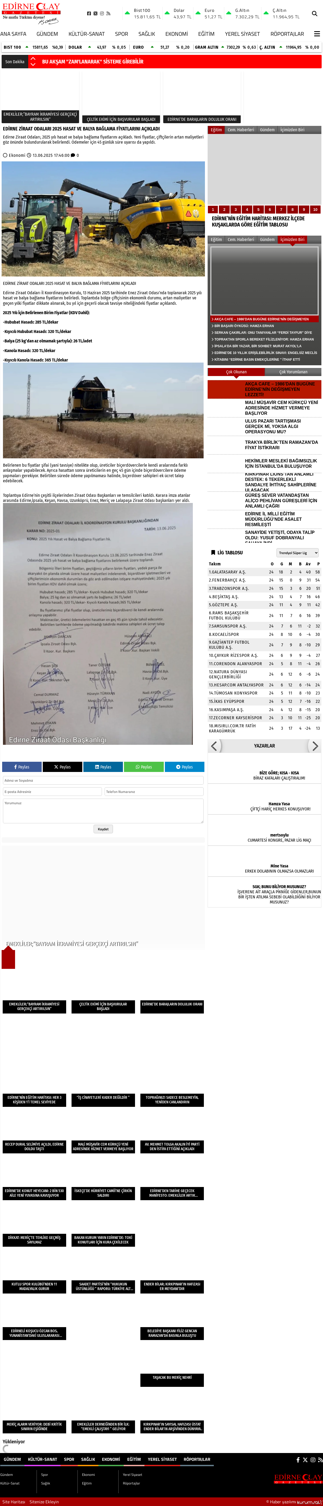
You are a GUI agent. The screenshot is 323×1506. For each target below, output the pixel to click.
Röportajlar (287, 34)
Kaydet (103, 829)
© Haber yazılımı (294, 1501)
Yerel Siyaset (242, 34)
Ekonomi (176, 34)
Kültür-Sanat (87, 34)
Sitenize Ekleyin (44, 1501)
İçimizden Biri (292, 129)
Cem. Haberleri (241, 129)
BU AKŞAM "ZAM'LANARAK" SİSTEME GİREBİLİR (92, 61)
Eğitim (206, 34)
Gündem (47, 34)
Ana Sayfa (13, 34)
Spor (121, 34)
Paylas (21, 767)
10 (315, 209)
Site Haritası (13, 1501)
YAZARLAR (264, 746)
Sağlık (147, 34)
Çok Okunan (236, 371)
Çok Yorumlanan (293, 371)
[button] (33, 59)
